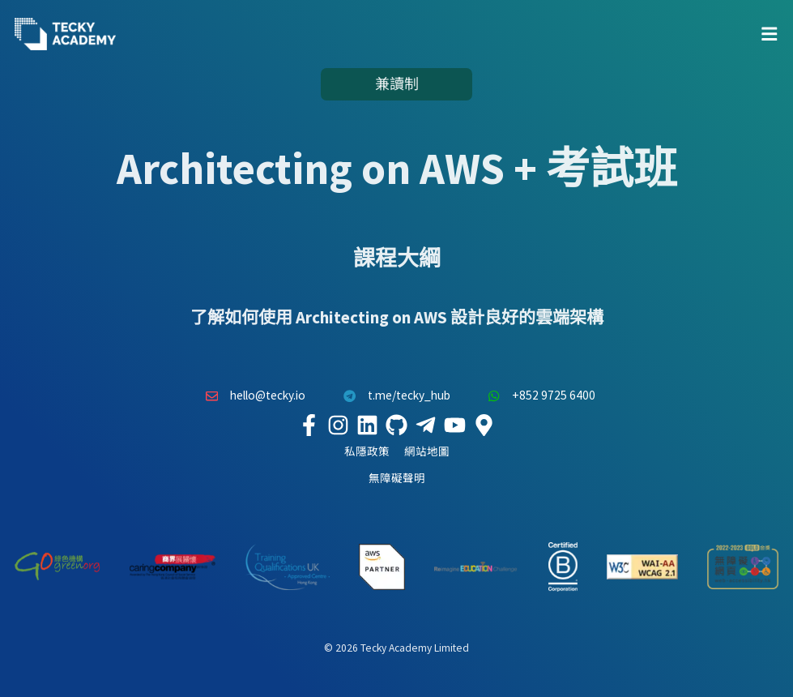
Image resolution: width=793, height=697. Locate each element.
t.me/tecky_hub (392, 395)
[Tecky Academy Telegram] (426, 424)
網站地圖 (427, 452)
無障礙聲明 (397, 478)
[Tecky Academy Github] (396, 424)
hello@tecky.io (252, 395)
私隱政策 (367, 452)
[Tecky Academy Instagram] (338, 424)
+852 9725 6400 (538, 395)
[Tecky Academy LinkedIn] (367, 424)
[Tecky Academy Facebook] (309, 424)
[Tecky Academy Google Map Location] (484, 424)
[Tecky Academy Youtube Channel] (455, 424)
